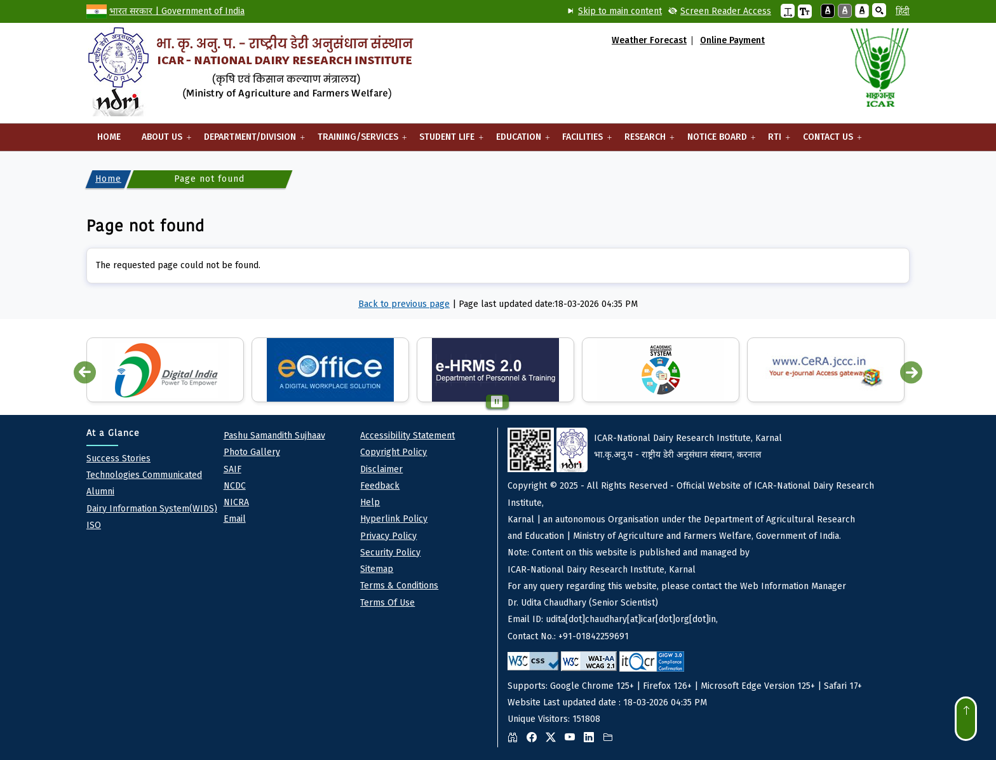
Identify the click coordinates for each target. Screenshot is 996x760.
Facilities (583, 141)
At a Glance (113, 433)
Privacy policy (388, 536)
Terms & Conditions (399, 585)
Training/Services (358, 141)
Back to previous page (404, 304)
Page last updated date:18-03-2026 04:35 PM (548, 304)
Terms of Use (387, 602)
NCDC (235, 485)
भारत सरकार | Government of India (177, 11)
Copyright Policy (393, 452)
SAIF (232, 469)
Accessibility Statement (407, 435)
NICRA (236, 502)
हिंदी (903, 11)
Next (911, 373)
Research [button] (645, 141)
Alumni (100, 491)
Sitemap (376, 569)
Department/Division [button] (250, 141)
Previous (85, 373)
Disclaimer (381, 469)
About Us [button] (162, 141)
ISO (93, 525)
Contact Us (828, 141)
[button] (788, 11)
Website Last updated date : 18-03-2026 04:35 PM (709, 587)
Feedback (380, 485)
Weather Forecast (649, 40)
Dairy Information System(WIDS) (151, 508)
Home (109, 137)
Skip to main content (620, 11)
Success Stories (118, 458)
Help (370, 502)
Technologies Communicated (144, 475)
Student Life (446, 141)
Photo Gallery (252, 452)
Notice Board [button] (717, 141)
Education (518, 141)
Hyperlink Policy (393, 518)
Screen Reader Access (725, 11)
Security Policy (390, 552)
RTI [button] (774, 141)
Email (235, 518)
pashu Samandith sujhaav (274, 435)
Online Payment (732, 40)
